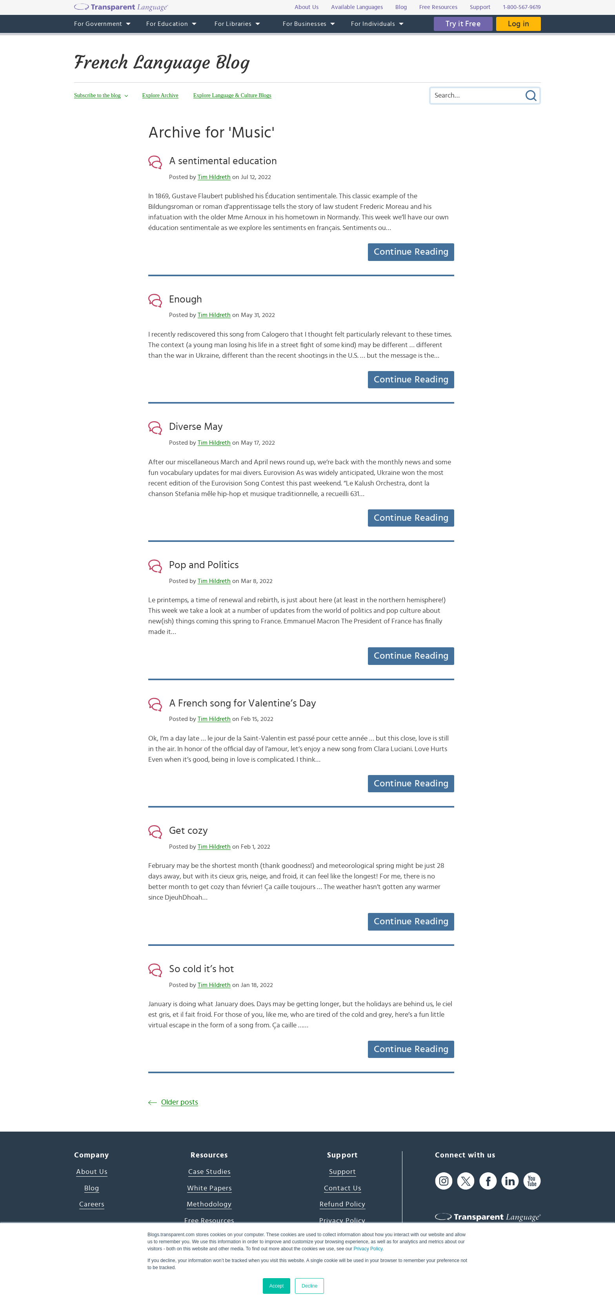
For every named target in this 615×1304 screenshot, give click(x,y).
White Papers (209, 1188)
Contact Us (342, 1188)
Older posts (179, 1102)
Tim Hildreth (214, 177)
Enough (185, 299)
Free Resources (209, 1220)
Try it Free (463, 24)
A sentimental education (223, 161)
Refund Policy (343, 1204)
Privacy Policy (367, 1248)
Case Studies (209, 1171)
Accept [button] (276, 1286)
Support (342, 1171)
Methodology (209, 1204)
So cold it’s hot (201, 969)
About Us (91, 1171)
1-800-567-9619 (522, 7)
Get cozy (188, 831)
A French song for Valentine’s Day (242, 703)
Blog (91, 1188)
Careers (91, 1204)
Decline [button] (309, 1286)
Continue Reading (411, 252)
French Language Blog (161, 62)
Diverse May (196, 427)
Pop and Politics (204, 565)
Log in (518, 24)
